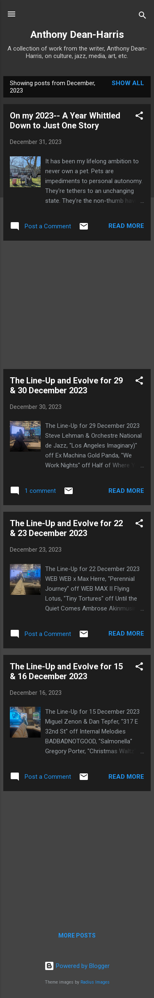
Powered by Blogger (77, 966)
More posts (77, 935)
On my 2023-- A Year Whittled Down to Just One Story (65, 120)
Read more (126, 226)
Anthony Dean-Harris (77, 34)
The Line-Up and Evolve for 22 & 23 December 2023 (66, 528)
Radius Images (95, 982)
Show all (128, 83)
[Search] (142, 16)
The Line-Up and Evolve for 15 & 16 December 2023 (66, 671)
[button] (139, 117)
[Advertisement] (77, 304)
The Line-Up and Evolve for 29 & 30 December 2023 (66, 385)
